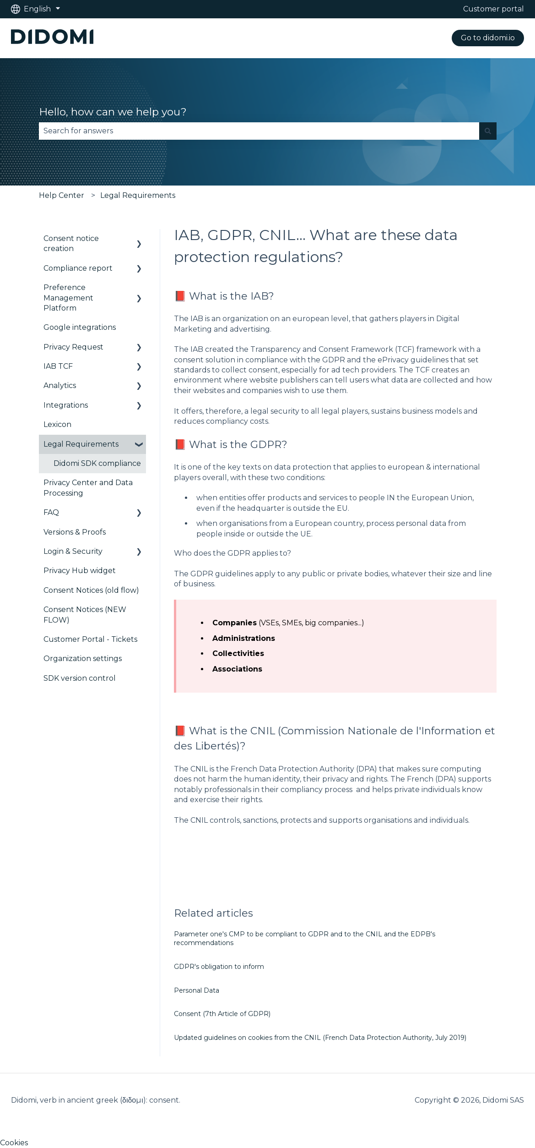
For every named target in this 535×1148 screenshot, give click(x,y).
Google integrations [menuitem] (79, 327)
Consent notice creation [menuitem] (71, 243)
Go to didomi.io (488, 37)
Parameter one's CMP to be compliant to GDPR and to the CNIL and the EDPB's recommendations (304, 938)
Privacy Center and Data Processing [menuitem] (88, 487)
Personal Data (196, 990)
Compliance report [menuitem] (78, 268)
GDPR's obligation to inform (219, 966)
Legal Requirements (137, 195)
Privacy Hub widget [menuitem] (79, 570)
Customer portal (493, 9)
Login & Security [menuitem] (73, 551)
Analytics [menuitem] (59, 385)
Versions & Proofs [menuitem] (74, 532)
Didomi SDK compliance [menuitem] (97, 463)
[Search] (488, 131)
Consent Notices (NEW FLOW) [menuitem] (84, 614)
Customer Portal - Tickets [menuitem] (90, 639)
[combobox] (259, 131)
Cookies (14, 1142)
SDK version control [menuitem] (79, 678)
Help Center (61, 195)
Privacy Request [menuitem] (73, 347)
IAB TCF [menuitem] (58, 366)
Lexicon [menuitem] (57, 424)
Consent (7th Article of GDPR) (222, 1014)
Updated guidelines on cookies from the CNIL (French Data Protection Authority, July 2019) (320, 1037)
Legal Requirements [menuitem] (81, 444)
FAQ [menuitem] (51, 512)
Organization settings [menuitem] (82, 658)
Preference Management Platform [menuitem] (68, 297)
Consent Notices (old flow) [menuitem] (91, 590)
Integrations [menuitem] (65, 405)
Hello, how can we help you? (113, 111)
